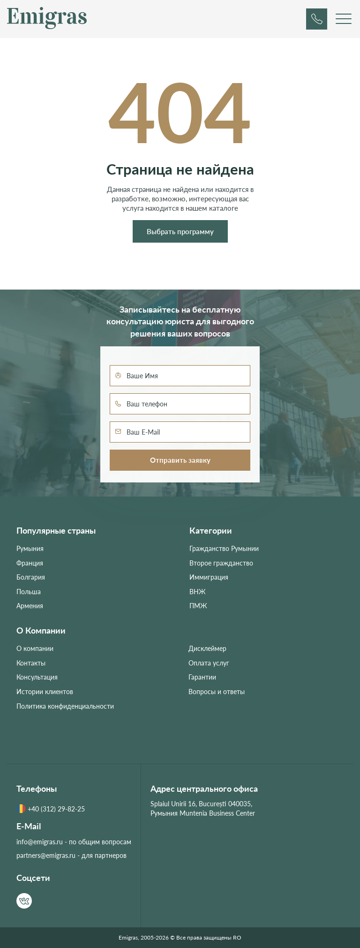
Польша (28, 592)
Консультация (37, 677)
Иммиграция (208, 577)
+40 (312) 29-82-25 (50, 808)
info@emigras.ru (39, 842)
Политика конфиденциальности (65, 706)
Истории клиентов (44, 692)
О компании (34, 648)
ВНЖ (197, 592)
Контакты (30, 663)
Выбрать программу (180, 231)
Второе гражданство (221, 563)
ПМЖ (198, 606)
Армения (29, 606)
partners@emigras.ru (45, 855)
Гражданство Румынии (224, 548)
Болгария (30, 577)
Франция (29, 563)
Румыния (30, 548)
